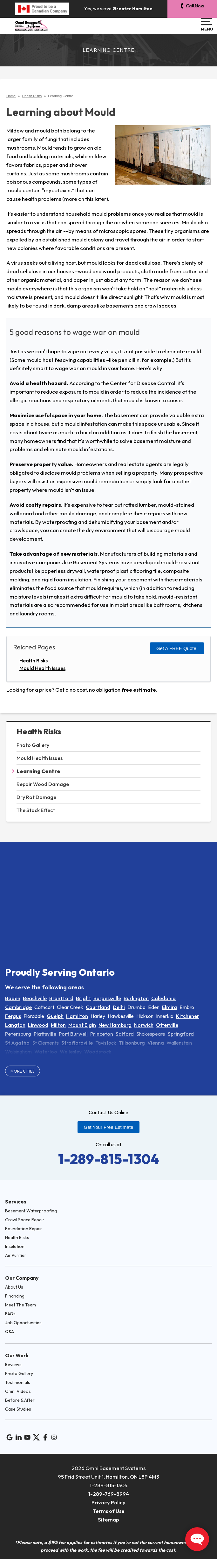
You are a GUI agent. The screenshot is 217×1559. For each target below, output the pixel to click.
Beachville (35, 998)
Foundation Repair (23, 1228)
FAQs (10, 1314)
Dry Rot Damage (36, 797)
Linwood (38, 1025)
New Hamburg (115, 1025)
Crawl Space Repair (24, 1220)
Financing (14, 1296)
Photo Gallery (33, 745)
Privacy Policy (108, 1502)
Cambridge (18, 1007)
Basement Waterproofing (31, 1211)
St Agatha (17, 1043)
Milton (58, 1025)
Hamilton (77, 1016)
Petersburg (18, 1034)
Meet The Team (20, 1305)
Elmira (169, 1007)
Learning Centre (38, 771)
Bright (83, 998)
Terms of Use (108, 1511)
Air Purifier (15, 1255)
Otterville (167, 1025)
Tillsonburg (132, 1043)
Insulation (14, 1246)
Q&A (9, 1331)
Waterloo (45, 1051)
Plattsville (45, 1034)
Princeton (101, 1034)
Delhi (119, 1007)
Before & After (20, 1400)
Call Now (195, 6)
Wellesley (71, 1051)
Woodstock (97, 1051)
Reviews (13, 1364)
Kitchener (187, 1016)
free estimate (138, 689)
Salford (125, 1034)
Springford (181, 1034)
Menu (206, 24)
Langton (15, 1025)
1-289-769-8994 (108, 1493)
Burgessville (107, 998)
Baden (12, 998)
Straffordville (77, 1043)
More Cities (22, 1071)
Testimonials (17, 1382)
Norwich (143, 1025)
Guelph (55, 1016)
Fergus (13, 1016)
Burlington (136, 998)
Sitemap (108, 1519)
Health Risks (39, 731)
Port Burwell (73, 1034)
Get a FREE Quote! (177, 648)
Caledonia (163, 998)
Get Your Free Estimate (108, 1127)
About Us (14, 1287)
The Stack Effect (36, 810)
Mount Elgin (82, 1025)
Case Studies (18, 1409)
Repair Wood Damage (43, 784)
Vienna (155, 1043)
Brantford (61, 998)
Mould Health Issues (40, 758)
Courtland (98, 1007)
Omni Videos (18, 1391)
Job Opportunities (23, 1322)
